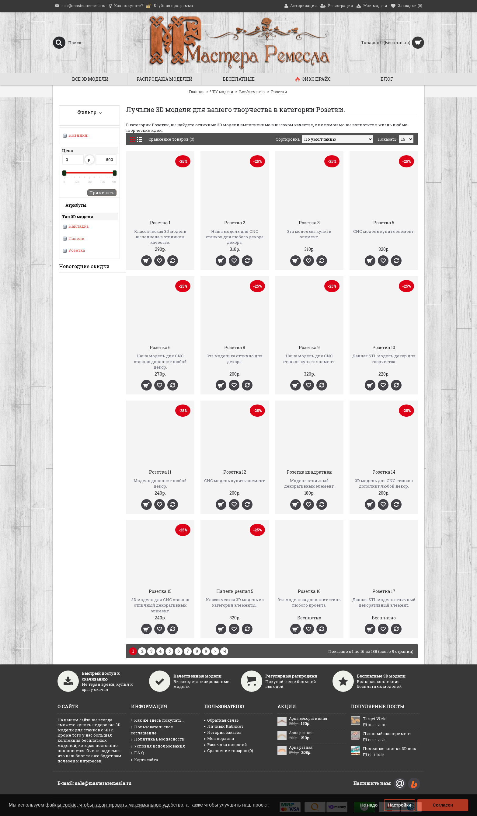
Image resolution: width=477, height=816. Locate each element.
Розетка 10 (383, 347)
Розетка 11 (160, 472)
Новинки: (78, 135)
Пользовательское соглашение (152, 730)
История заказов (223, 732)
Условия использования (158, 746)
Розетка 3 (309, 223)
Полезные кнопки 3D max (389, 748)
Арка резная (300, 733)
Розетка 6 (160, 347)
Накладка (78, 226)
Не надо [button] (369, 805)
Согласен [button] (443, 805)
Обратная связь (221, 720)
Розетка (76, 250)
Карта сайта (144, 760)
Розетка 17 (383, 591)
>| (224, 651)
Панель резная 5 (234, 591)
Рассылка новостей (225, 744)
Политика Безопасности (158, 739)
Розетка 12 (234, 472)
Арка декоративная (308, 718)
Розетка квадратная (309, 472)
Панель (76, 238)
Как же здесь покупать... (157, 720)
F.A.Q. (138, 753)
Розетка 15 (160, 591)
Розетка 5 (383, 223)
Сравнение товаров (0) (171, 139)
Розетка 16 (309, 591)
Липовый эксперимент (387, 733)
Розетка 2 (234, 223)
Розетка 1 (160, 223)
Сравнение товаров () (228, 750)
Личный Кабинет (223, 726)
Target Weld (375, 718)
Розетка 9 (309, 347)
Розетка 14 (383, 472)
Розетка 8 (234, 347)
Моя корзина (219, 738)
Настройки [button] (399, 805)
